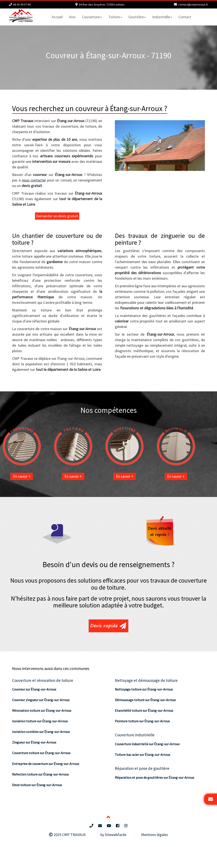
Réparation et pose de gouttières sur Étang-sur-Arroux (154, 777)
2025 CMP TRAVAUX (67, 834)
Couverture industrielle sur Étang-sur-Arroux (147, 744)
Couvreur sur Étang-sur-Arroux (34, 689)
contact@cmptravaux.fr (193, 4)
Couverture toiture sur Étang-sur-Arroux (41, 753)
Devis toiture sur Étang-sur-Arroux (37, 785)
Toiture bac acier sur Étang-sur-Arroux (142, 754)
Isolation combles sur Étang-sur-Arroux (41, 732)
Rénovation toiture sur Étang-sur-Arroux (41, 710)
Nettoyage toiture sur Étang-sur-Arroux (144, 689)
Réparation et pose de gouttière (142, 768)
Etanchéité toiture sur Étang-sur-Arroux (144, 710)
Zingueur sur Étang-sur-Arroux (34, 742)
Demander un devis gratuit (57, 215)
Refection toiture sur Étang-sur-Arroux (40, 774)
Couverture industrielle (134, 734)
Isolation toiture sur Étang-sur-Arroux (40, 721)
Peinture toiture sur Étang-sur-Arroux (142, 721)
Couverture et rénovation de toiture (42, 680)
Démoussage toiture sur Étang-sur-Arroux (145, 700)
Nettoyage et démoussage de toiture (146, 680)
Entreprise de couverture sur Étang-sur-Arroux (45, 764)
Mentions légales (154, 834)
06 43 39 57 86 (22, 4)
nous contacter (34, 180)
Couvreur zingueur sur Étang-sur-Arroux (41, 700)
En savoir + (46, 476)
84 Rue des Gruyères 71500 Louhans (102, 4)
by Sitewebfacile (113, 834)
